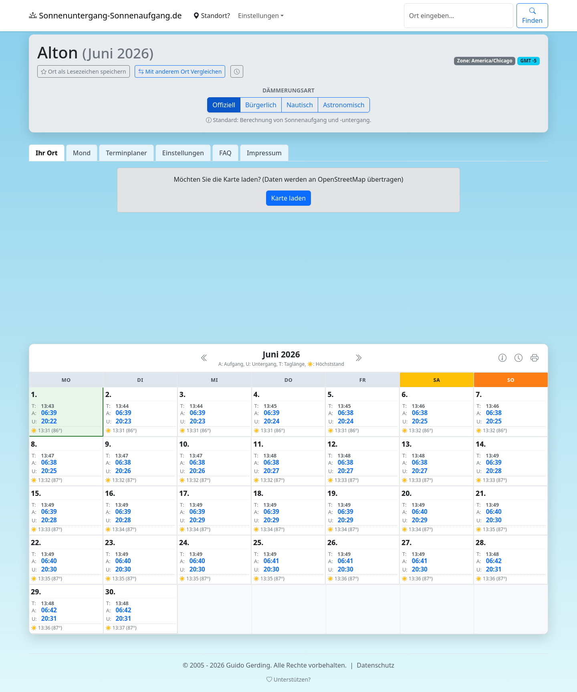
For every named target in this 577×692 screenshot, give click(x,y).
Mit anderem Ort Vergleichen (180, 71)
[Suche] (458, 15)
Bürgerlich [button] (260, 104)
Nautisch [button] (299, 104)
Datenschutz (375, 665)
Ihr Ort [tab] (47, 152)
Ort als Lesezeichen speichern (83, 71)
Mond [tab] (82, 152)
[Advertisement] (288, 281)
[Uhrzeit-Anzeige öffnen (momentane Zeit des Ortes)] (236, 71)
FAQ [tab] (225, 152)
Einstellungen (258, 15)
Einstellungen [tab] (183, 152)
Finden (532, 15)
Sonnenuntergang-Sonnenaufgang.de (105, 15)
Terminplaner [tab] (126, 152)
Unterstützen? (288, 679)
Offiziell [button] (223, 104)
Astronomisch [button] (344, 104)
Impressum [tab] (264, 152)
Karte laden (288, 198)
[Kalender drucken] (534, 357)
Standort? (211, 15)
